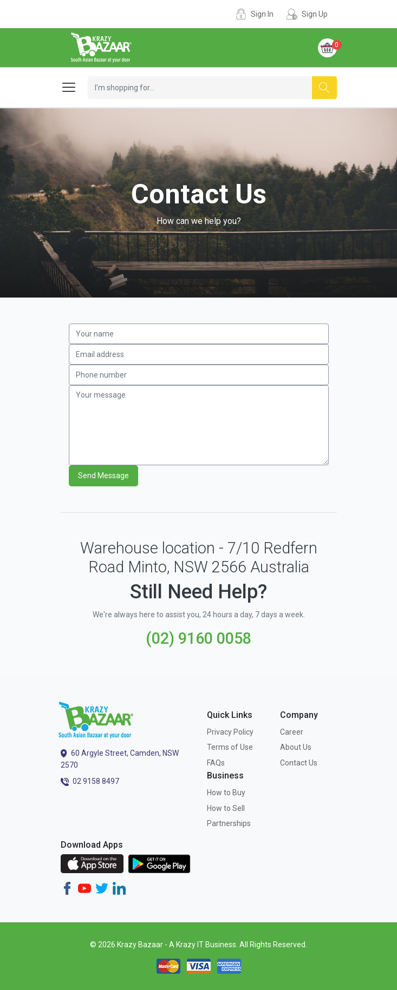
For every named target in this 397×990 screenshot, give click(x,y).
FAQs (216, 762)
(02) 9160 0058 (198, 638)
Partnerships (229, 823)
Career (291, 732)
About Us (295, 747)
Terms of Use (230, 747)
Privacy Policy (230, 732)
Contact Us (298, 762)
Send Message (103, 475)
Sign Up (315, 14)
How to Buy (226, 792)
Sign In (262, 14)
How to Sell (226, 808)
